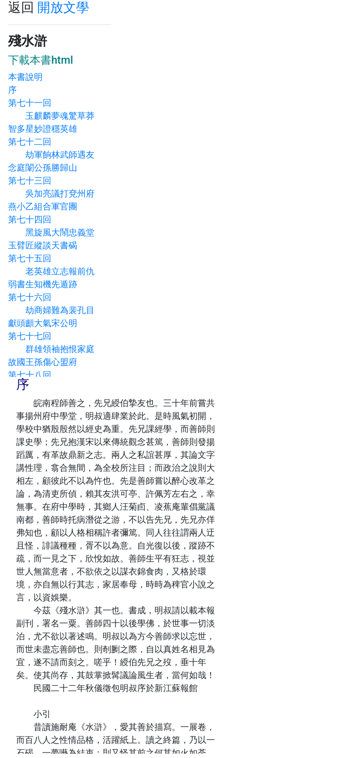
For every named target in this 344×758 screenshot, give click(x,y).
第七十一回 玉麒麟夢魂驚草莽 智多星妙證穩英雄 (55, 116)
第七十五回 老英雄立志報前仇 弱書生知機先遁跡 (55, 271)
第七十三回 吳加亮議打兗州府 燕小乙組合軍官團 (55, 193)
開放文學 (63, 7)
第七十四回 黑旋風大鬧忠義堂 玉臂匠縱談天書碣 (55, 232)
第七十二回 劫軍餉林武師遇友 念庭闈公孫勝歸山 (55, 155)
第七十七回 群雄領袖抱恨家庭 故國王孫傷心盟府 (55, 349)
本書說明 (25, 77)
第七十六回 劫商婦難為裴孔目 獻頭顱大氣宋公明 (55, 310)
